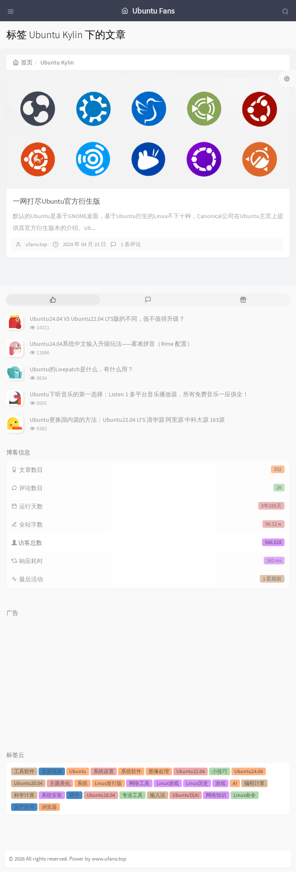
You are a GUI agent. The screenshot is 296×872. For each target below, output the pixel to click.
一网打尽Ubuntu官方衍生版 (56, 201)
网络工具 (139, 783)
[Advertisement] (148, 679)
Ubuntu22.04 (190, 771)
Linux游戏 (168, 783)
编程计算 (254, 783)
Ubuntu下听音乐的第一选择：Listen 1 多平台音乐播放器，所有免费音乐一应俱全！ (139, 394)
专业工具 (132, 795)
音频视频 (52, 771)
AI (235, 783)
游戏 (220, 783)
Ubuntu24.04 (248, 771)
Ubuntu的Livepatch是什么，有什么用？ (81, 369)
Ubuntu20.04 (28, 783)
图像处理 (159, 771)
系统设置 (103, 771)
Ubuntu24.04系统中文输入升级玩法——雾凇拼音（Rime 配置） (111, 344)
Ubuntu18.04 (101, 795)
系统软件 (131, 771)
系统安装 (52, 795)
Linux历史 (197, 783)
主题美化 (60, 783)
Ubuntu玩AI (185, 795)
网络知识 (216, 795)
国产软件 (24, 807)
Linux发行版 (108, 783)
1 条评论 (131, 244)
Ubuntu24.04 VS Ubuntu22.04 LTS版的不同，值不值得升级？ (107, 318)
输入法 (157, 795)
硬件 (74, 795)
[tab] (53, 300)
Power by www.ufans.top (97, 858)
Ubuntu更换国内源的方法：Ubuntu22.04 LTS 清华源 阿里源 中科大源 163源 (127, 419)
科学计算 (24, 795)
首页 (23, 62)
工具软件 (24, 771)
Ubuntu (77, 771)
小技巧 (219, 771)
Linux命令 (245, 795)
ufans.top (36, 244)
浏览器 (49, 807)
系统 (82, 783)
